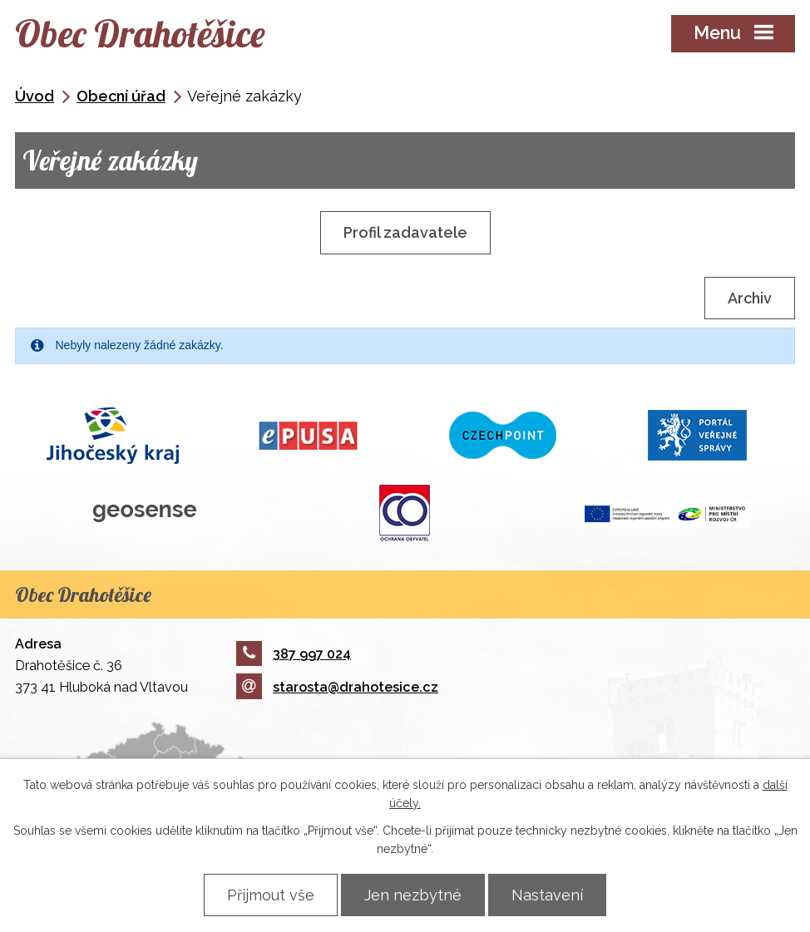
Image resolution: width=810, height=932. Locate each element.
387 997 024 (293, 654)
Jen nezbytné (413, 895)
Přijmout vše (270, 895)
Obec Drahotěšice (139, 33)
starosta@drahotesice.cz (337, 687)
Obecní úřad (121, 96)
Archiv (750, 298)
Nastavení (547, 895)
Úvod (34, 96)
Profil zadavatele (405, 232)
